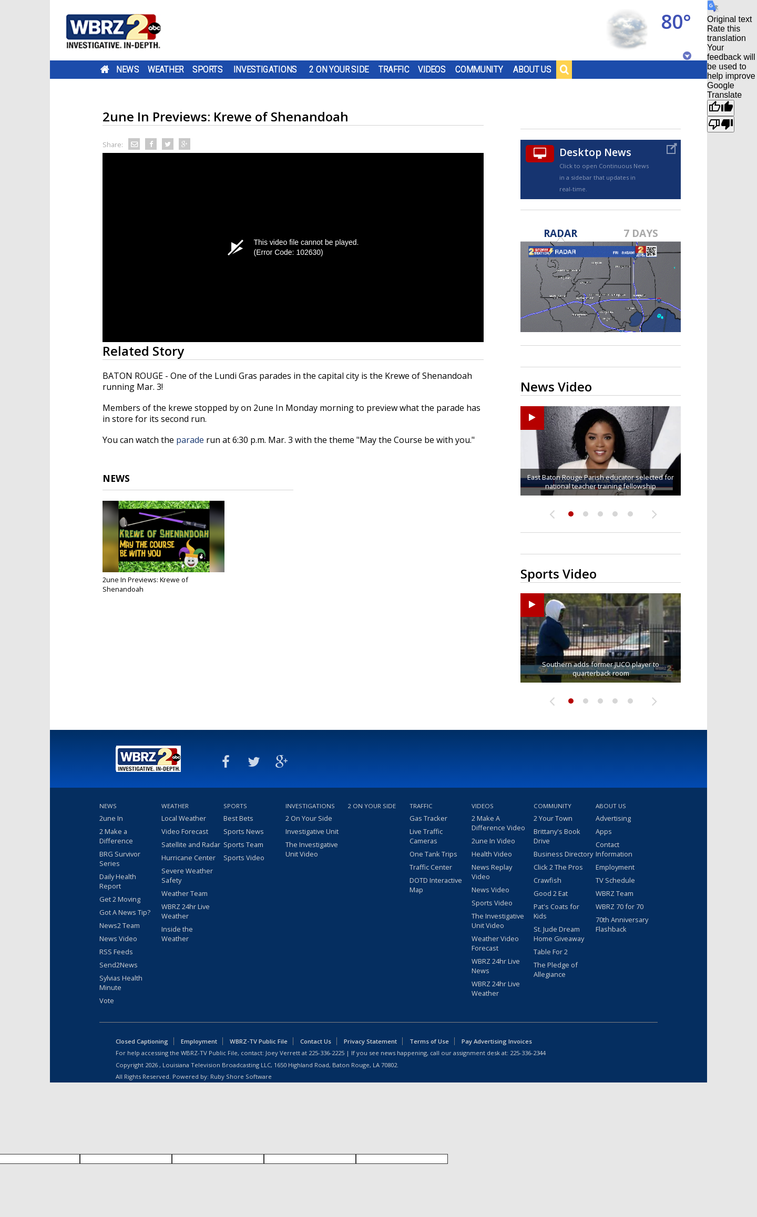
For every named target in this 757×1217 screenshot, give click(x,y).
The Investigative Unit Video (311, 849)
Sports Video (243, 857)
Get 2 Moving (119, 899)
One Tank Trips (433, 854)
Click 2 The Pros (558, 867)
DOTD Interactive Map (436, 884)
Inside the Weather (177, 933)
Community (479, 69)
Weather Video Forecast (495, 943)
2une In (111, 818)
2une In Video (493, 840)
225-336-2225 (326, 1053)
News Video (118, 938)
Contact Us (315, 1041)
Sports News (243, 831)
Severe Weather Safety (187, 875)
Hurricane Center (188, 857)
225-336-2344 (528, 1053)
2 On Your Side (339, 69)
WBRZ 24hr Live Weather (185, 911)
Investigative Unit (312, 831)
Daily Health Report (117, 881)
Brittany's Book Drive (557, 836)
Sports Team (243, 844)
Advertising (613, 818)
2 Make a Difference (116, 836)
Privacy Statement (370, 1041)
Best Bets (238, 818)
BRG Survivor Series (119, 858)
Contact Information (614, 849)
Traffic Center (431, 867)
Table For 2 (551, 951)
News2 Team (119, 925)
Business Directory (563, 854)
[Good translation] (720, 108)
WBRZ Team (614, 893)
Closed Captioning (142, 1041)
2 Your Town (553, 818)
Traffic (394, 69)
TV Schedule (615, 880)
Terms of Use (429, 1041)
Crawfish (547, 880)
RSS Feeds (116, 951)
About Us (532, 69)
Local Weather (183, 818)
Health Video (492, 854)
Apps (604, 831)
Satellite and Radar (190, 844)
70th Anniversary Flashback (622, 924)
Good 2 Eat (551, 893)
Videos (432, 69)
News (127, 69)
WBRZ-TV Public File (259, 1041)
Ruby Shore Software (241, 1076)
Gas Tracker (428, 818)
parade (190, 440)
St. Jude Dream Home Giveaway (559, 933)
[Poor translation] (720, 124)
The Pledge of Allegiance (556, 969)
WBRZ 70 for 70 (619, 906)
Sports (207, 69)
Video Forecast (184, 831)
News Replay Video (492, 871)
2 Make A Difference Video (498, 822)
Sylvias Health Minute (120, 982)
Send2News (118, 965)
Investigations (265, 69)
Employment (615, 867)
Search (564, 69)
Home (104, 69)
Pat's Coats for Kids (556, 911)
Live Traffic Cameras (426, 836)
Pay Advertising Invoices (497, 1041)
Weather (165, 69)
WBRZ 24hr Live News (496, 965)
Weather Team (184, 893)
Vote (106, 1000)
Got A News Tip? (124, 912)
